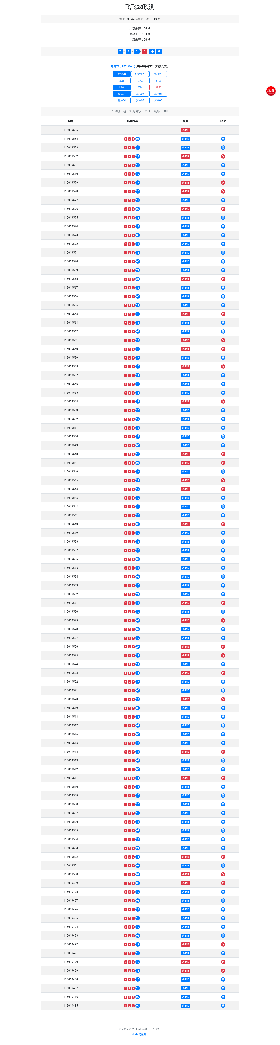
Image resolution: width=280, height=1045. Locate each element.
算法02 (140, 93)
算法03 (158, 93)
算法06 (158, 100)
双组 (140, 87)
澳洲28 (158, 74)
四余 (121, 87)
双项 (158, 80)
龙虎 (158, 87)
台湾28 (122, 74)
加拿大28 (140, 74)
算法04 (122, 100)
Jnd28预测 (139, 1034)
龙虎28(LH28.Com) (123, 66)
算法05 (140, 100)
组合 (121, 80)
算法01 (122, 93)
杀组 (140, 80)
